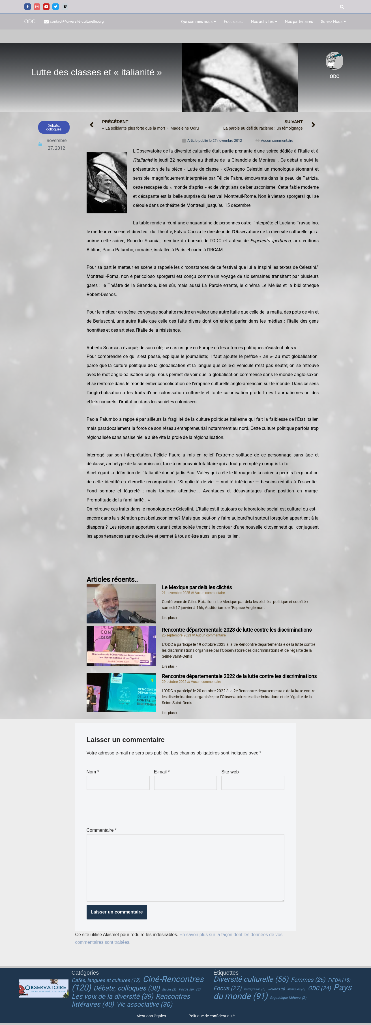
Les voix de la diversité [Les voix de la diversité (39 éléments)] (112, 998)
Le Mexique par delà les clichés (197, 588)
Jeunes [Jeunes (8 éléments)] (276, 991)
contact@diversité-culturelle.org (77, 21)
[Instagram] (37, 6)
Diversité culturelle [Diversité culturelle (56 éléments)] (250, 981)
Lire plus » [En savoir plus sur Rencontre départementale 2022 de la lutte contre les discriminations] (169, 714)
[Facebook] (27, 6)
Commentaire (102, 831)
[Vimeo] (65, 6)
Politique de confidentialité (211, 1018)
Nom (93, 773)
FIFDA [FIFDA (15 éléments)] (339, 982)
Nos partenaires (299, 21)
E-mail (162, 773)
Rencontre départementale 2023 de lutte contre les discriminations (237, 631)
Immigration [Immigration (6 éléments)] (254, 991)
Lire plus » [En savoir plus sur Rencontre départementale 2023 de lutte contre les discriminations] (169, 668)
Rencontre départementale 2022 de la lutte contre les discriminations (239, 677)
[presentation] (130, 808)
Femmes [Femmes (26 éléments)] (308, 981)
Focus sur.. (233, 21)
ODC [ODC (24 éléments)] (319, 990)
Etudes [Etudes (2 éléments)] (169, 991)
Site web (230, 773)
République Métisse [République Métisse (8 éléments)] (288, 1000)
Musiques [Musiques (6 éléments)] (296, 991)
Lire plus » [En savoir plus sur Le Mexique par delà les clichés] (169, 619)
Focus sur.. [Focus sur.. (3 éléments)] (189, 991)
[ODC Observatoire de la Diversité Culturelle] (30, 21)
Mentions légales (151, 1018)
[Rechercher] (342, 7)
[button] (215, 22)
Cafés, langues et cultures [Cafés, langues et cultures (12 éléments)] (106, 982)
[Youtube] (46, 6)
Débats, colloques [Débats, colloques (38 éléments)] (126, 990)
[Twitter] (55, 6)
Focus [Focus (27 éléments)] (227, 990)
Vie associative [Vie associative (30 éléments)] (144, 1006)
